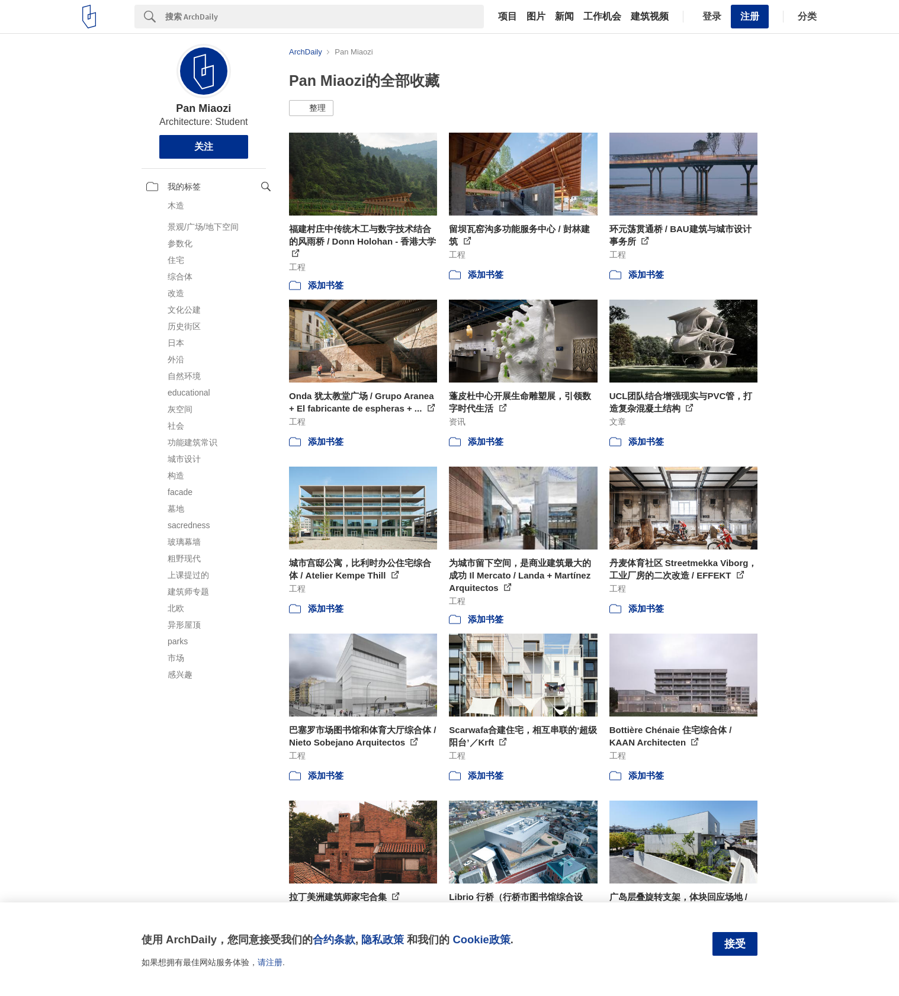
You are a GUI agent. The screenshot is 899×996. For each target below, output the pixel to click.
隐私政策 (382, 939)
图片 (535, 16)
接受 (735, 944)
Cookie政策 (481, 939)
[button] (311, 108)
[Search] (324, 16)
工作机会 (602, 16)
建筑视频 (650, 16)
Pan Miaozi (203, 108)
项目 (507, 16)
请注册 (270, 962)
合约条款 (334, 939)
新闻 (564, 16)
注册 (749, 16)
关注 (203, 147)
